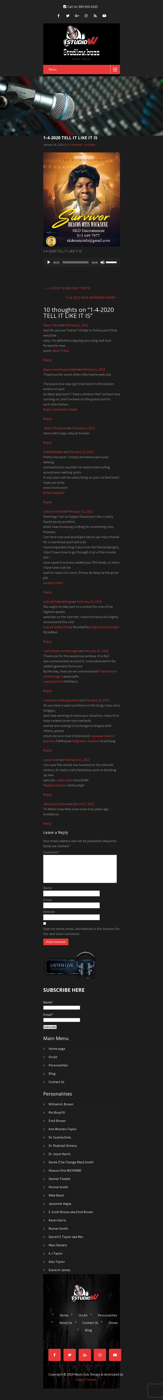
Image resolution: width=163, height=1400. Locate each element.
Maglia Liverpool (55, 785)
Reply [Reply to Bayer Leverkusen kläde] (47, 418)
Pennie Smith (58, 1192)
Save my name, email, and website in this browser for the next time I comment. (81, 936)
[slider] (75, 262)
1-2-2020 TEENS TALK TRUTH (66, 288)
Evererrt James (60, 1275)
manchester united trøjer (60, 651)
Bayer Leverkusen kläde (60, 369)
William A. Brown (61, 1109)
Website (49, 917)
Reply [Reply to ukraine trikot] (47, 592)
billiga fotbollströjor (104, 627)
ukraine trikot (52, 511)
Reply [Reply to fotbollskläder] (47, 502)
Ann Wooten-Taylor (63, 1134)
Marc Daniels (58, 1250)
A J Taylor (56, 1258)
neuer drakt (51, 760)
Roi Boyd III (57, 1117)
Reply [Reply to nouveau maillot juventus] (47, 750)
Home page (57, 1054)
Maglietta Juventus (86, 741)
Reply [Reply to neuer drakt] (47, 794)
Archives (90, 144)
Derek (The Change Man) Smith (71, 1167)
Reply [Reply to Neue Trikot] (47, 360)
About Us (65, 1327)
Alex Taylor (57, 1267)
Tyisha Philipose (54, 428)
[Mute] (102, 262)
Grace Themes (85, 1384)
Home (64, 1320)
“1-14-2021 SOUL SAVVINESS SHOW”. (92, 297)
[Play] (49, 262)
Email (47, 905)
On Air (53, 1062)
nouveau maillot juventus (61, 700)
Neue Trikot (51, 325)
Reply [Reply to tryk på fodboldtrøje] (47, 641)
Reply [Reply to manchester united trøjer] (47, 691)
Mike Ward (56, 1200)
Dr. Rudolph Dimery (63, 1150)
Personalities (58, 1070)
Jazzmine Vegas (60, 1209)
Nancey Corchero (55, 804)
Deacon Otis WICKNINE (65, 1175)
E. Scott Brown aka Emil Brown (71, 1217)
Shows (113, 1327)
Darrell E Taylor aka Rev (66, 1242)
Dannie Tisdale (59, 1184)
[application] (81, 262)
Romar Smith (58, 1233)
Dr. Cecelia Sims (60, 1142)
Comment (51, 852)
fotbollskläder (53, 452)
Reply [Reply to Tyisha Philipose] (47, 442)
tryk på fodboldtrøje (57, 601)
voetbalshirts (53, 681)
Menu (52, 69)
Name (47, 893)
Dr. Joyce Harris (60, 1159)
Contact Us (56, 1087)
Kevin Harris (57, 1225)
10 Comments (74, 144)
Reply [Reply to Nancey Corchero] (47, 823)
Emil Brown (57, 1126)
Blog (52, 1078)
